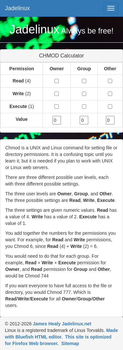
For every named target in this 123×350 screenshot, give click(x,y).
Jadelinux (17, 8)
